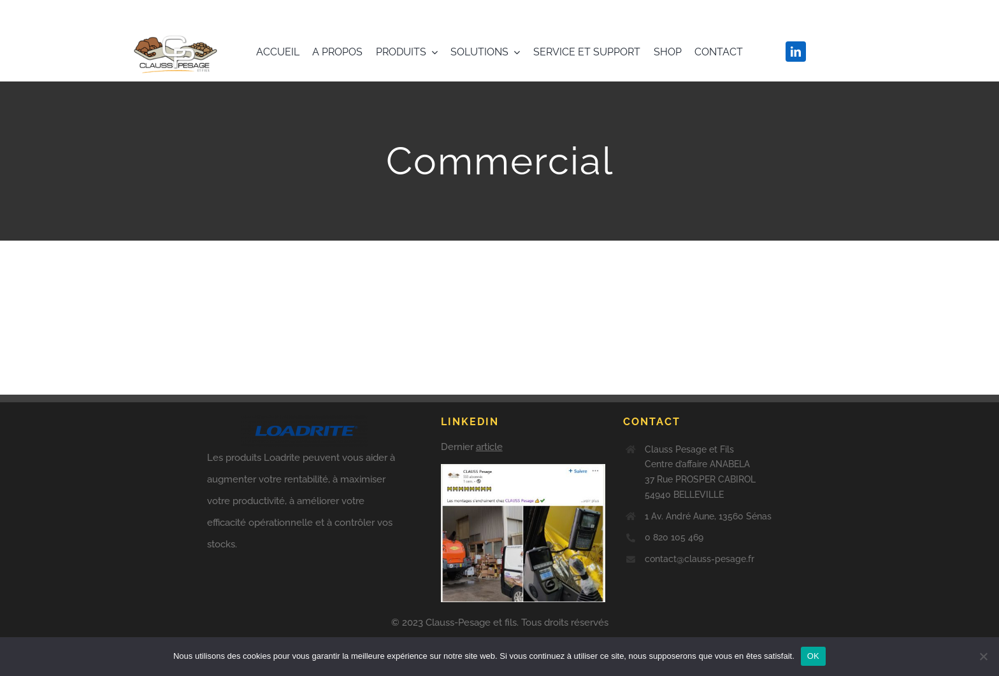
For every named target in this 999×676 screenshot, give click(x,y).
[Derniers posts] (523, 508)
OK (813, 656)
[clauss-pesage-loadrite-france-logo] (176, 30)
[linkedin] (796, 51)
